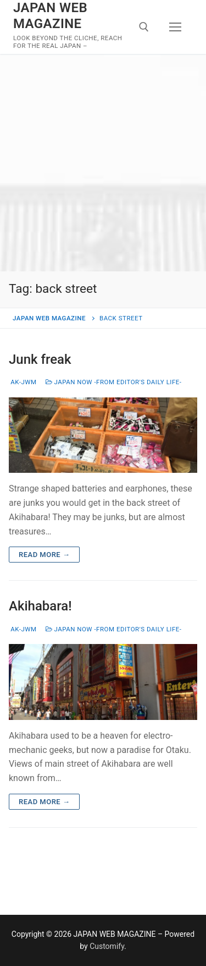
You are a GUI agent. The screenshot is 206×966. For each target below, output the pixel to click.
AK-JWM (23, 382)
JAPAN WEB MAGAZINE (50, 15)
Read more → (44, 554)
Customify (107, 946)
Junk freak (40, 359)
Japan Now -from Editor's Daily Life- (114, 382)
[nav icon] (175, 27)
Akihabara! (40, 606)
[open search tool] (144, 27)
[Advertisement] (103, 162)
